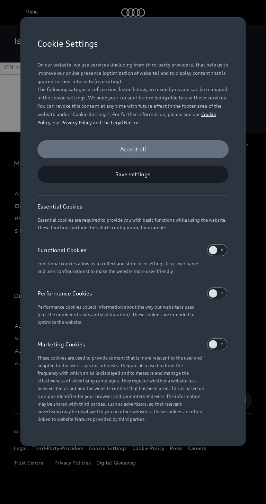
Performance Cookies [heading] (132, 293)
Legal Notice (125, 122)
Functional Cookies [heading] (132, 250)
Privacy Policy (76, 122)
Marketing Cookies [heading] (132, 344)
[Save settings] (133, 174)
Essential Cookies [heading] (59, 206)
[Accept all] (133, 149)
